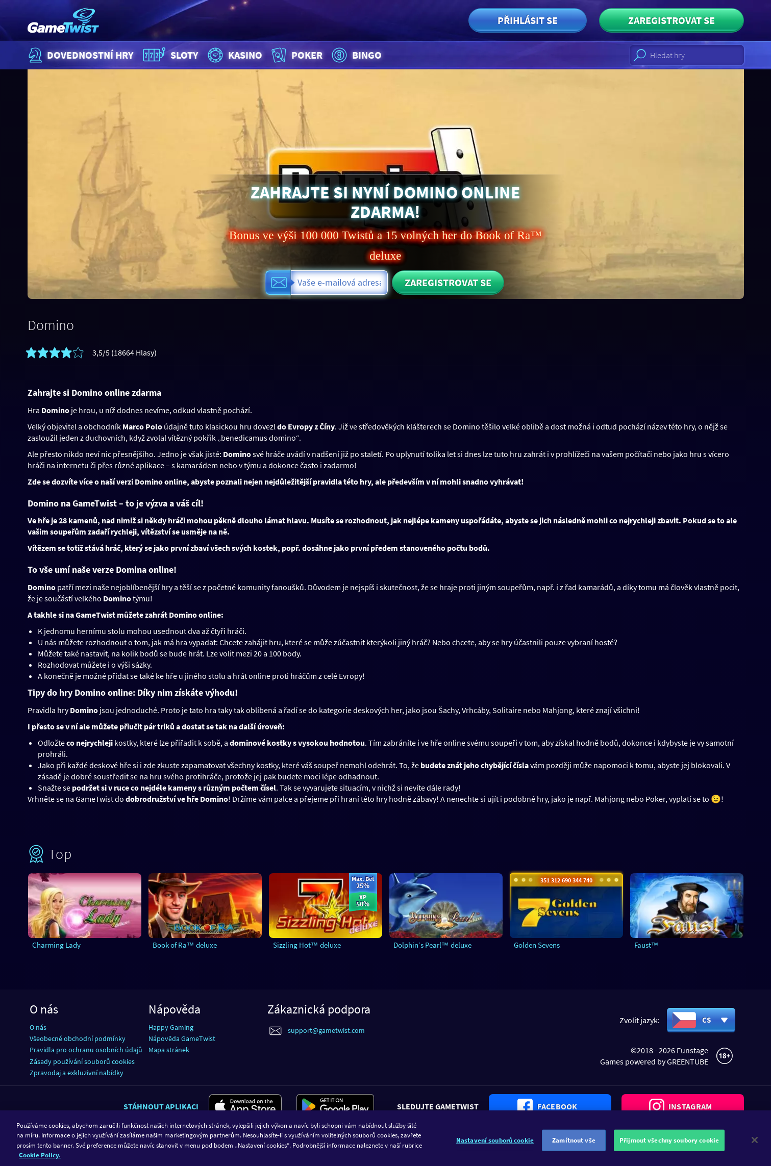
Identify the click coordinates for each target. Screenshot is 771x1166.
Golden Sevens (537, 945)
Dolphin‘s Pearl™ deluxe (432, 945)
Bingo (355, 55)
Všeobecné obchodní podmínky (78, 1038)
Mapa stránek (168, 1049)
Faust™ (646, 945)
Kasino (233, 55)
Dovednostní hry (80, 55)
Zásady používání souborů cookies (82, 1061)
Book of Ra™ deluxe (185, 945)
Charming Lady (56, 945)
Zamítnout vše (573, 1152)
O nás (38, 1027)
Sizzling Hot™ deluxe (307, 945)
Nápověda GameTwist (181, 1038)
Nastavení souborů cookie (495, 1152)
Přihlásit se (528, 20)
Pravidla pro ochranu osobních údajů (86, 1049)
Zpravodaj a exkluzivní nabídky (76, 1072)
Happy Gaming (170, 1027)
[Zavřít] (754, 1151)
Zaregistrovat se (671, 20)
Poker (295, 55)
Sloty (169, 55)
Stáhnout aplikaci (160, 1106)
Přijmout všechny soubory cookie (669, 1152)
